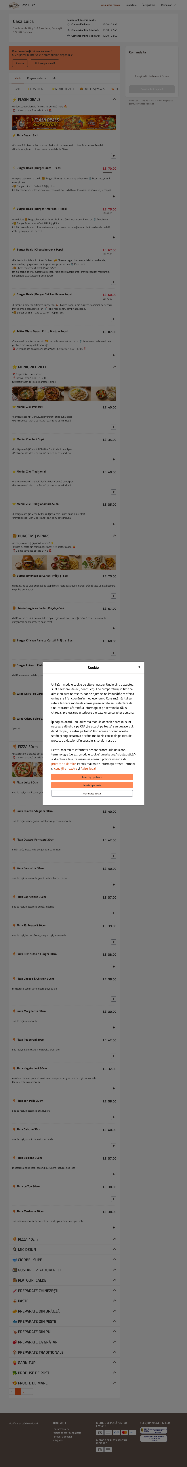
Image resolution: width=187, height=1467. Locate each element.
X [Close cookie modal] (139, 667)
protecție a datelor (63, 763)
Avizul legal (88, 768)
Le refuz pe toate (92, 785)
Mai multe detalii (92, 793)
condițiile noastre (65, 768)
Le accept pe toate (92, 777)
